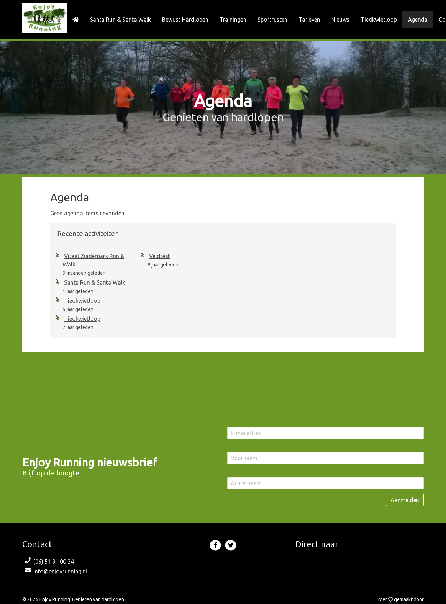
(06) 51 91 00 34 (53, 561)
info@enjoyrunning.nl (60, 571)
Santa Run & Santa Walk (93, 282)
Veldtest (158, 256)
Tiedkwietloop (81, 300)
